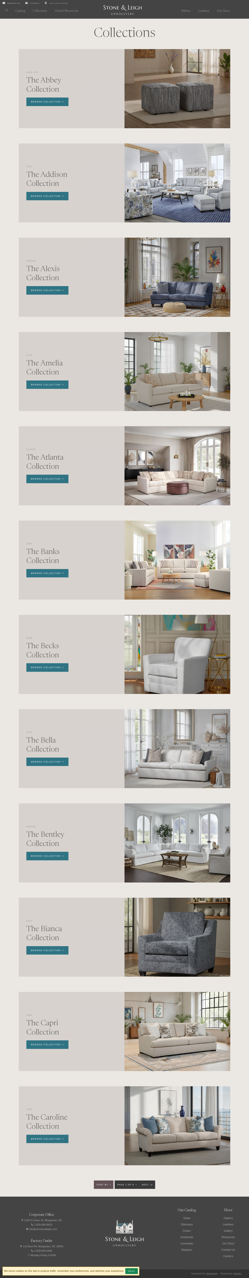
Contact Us (228, 1249)
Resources (228, 1237)
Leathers (203, 11)
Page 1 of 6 (126, 1184)
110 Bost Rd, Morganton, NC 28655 (41, 1246)
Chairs (187, 1230)
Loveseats (186, 1243)
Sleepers (186, 1249)
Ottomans (187, 1224)
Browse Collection (47, 102)
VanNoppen (212, 1273)
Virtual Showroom (66, 11)
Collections (40, 11)
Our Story (223, 11)
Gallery (228, 1230)
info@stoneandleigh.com (41, 1229)
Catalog (20, 11)
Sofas (186, 1218)
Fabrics (186, 11)
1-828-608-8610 (41, 1224)
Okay (131, 1271)
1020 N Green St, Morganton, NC (41, 1220)
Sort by (103, 1184)
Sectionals (186, 1237)
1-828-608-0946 (41, 1251)
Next (147, 1184)
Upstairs (237, 1273)
